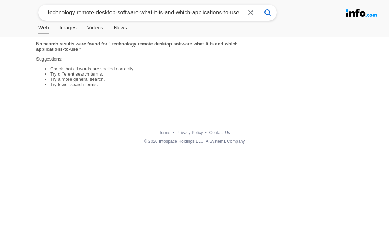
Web (43, 27)
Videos (95, 27)
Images (68, 27)
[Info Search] (267, 12)
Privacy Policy (190, 132)
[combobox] (143, 12)
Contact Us (219, 132)
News (120, 27)
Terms (164, 132)
